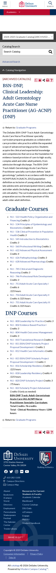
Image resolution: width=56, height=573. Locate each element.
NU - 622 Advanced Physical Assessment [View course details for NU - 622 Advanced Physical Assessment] (31, 250)
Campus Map (13, 485)
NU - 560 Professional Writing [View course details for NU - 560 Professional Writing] (25, 246)
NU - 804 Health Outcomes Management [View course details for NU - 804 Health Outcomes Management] (31, 332)
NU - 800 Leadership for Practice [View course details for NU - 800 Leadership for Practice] (27, 321)
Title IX (12, 557)
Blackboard (27, 501)
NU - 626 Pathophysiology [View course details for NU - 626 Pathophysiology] (23, 257)
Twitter (11, 471)
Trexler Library (10, 528)
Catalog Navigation (16, 70)
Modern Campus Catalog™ (34, 569)
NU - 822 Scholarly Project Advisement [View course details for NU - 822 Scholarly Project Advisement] (30, 387)
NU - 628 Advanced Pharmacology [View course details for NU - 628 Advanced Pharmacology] (28, 261)
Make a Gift (15, 537)
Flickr (21, 471)
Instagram (16, 471)
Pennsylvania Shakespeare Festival (10, 515)
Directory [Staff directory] (8, 504)
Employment (9, 508)
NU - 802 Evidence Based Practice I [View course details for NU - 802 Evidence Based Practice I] (28, 324)
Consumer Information (14, 554)
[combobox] (28, 37)
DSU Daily (27, 508)
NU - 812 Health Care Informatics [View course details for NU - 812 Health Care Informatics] (27, 351)
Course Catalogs (30, 504)
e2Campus (27, 512)
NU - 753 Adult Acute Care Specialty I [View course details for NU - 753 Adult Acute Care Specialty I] (29, 283)
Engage (25, 515)
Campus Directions (15, 481)
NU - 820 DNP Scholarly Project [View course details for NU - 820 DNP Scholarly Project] (26, 380)
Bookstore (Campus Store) (8, 497)
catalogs (15, 565)
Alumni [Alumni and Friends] (7, 491)
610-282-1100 (13, 477)
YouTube (26, 471)
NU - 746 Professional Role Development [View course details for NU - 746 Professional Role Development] (31, 276)
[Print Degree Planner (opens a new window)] (36, 80)
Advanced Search (11, 61)
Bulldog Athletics (45, 467)
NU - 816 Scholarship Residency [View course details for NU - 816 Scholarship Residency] (26, 365)
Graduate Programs (26, 127)
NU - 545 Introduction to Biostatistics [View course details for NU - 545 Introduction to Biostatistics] (29, 239)
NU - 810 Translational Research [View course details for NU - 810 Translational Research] (26, 339)
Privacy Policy (36, 554)
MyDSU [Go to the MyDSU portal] (25, 519)
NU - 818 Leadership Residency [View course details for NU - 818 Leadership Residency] (26, 373)
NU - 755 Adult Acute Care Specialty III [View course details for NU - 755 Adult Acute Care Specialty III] (30, 302)
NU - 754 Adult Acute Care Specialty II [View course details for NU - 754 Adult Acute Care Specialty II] (29, 294)
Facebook (6, 471)
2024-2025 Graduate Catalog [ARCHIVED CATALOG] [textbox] (28, 36)
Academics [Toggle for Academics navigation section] (11, 12)
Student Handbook (31, 523)
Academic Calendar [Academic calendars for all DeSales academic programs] (31, 497)
